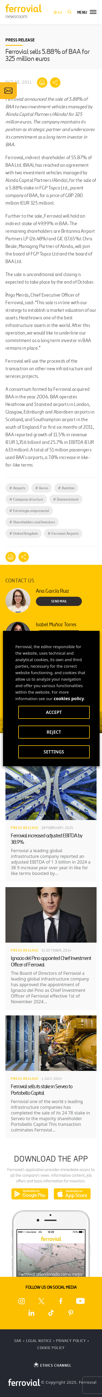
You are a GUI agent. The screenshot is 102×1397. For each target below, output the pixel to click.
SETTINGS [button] (54, 752)
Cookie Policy (51, 1348)
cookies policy (69, 698)
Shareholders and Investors (32, 522)
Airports (17, 488)
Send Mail (59, 601)
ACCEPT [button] (53, 712)
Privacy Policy (71, 1341)
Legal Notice (39, 1341)
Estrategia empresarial (29, 511)
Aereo (41, 488)
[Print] (42, 82)
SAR (17, 1341)
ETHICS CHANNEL (52, 1365)
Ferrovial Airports (63, 533)
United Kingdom (23, 533)
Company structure (26, 499)
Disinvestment (66, 499)
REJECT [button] (54, 732)
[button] (69, 12)
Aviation (66, 488)
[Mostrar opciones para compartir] (55, 82)
